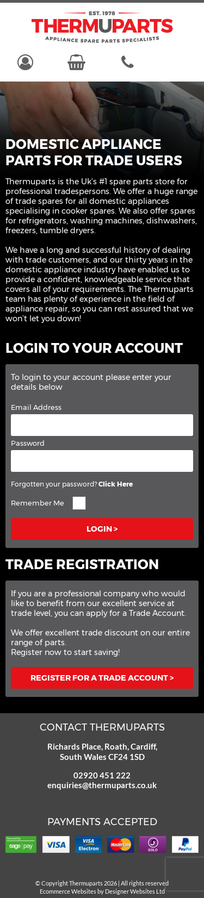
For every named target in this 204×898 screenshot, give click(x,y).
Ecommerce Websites (68, 891)
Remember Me (37, 502)
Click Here (115, 484)
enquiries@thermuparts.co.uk (102, 785)
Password (28, 443)
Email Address (36, 407)
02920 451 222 (102, 775)
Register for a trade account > (102, 678)
